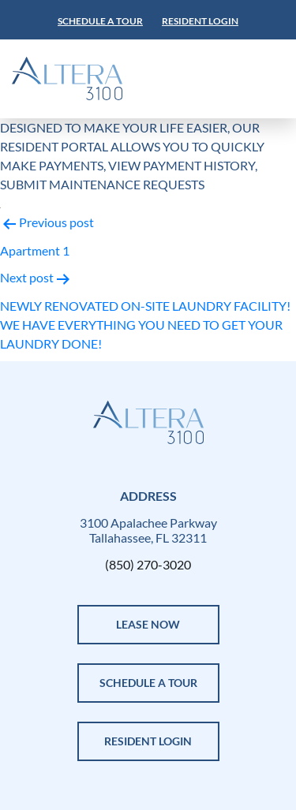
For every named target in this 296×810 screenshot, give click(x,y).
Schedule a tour (100, 21)
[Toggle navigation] (222, 78)
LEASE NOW (148, 624)
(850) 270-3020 (148, 564)
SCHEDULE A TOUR (148, 682)
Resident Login (200, 21)
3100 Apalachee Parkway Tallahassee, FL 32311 (148, 530)
